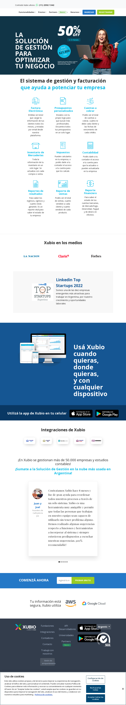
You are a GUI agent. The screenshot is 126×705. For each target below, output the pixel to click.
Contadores (47, 646)
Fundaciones (47, 633)
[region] (63, 688)
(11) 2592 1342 (45, 5)
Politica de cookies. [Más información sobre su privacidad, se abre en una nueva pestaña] (44, 694)
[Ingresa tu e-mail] (64, 588)
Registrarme (106, 12)
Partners (58, 12)
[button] (59, 570)
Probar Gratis (83, 588)
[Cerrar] (123, 689)
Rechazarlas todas (95, 688)
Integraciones (47, 640)
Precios (41, 12)
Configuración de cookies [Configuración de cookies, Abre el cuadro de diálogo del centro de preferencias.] (95, 679)
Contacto (47, 652)
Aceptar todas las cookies (95, 698)
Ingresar (89, 12)
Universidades (66, 643)
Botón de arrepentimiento (48, 670)
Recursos (75, 12)
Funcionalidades (26, 12)
